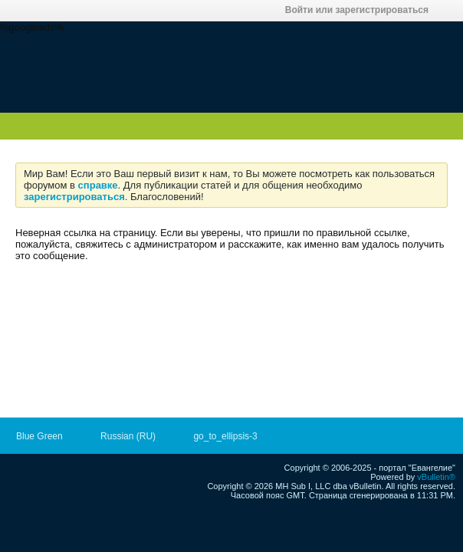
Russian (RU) (133, 436)
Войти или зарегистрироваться (361, 10)
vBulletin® (436, 476)
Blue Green (44, 436)
